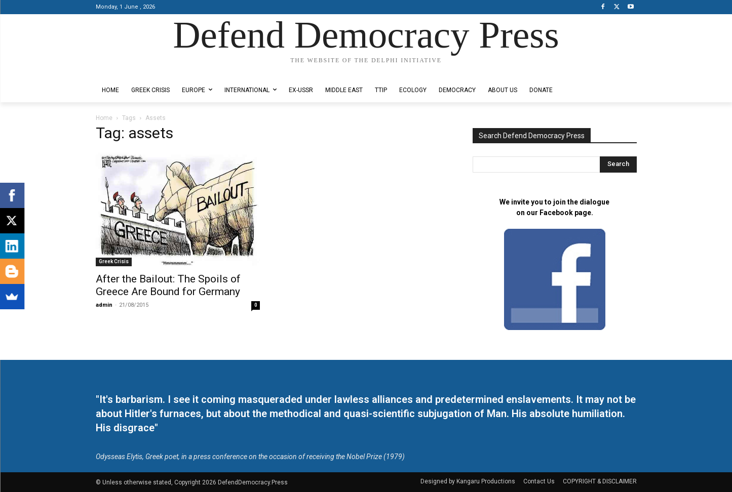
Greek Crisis (114, 261)
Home (104, 117)
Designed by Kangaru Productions (135, 70)
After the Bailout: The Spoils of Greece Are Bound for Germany (168, 285)
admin (104, 305)
